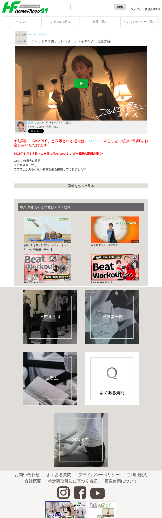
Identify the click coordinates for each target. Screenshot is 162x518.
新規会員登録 (152, 9)
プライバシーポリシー (99, 474)
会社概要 (32, 481)
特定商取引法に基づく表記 (73, 481)
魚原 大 (32, 122)
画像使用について (121, 481)
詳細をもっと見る (81, 186)
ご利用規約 (137, 474)
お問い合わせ (27, 474)
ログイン (135, 9)
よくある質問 (58, 474)
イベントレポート (38, 34)
